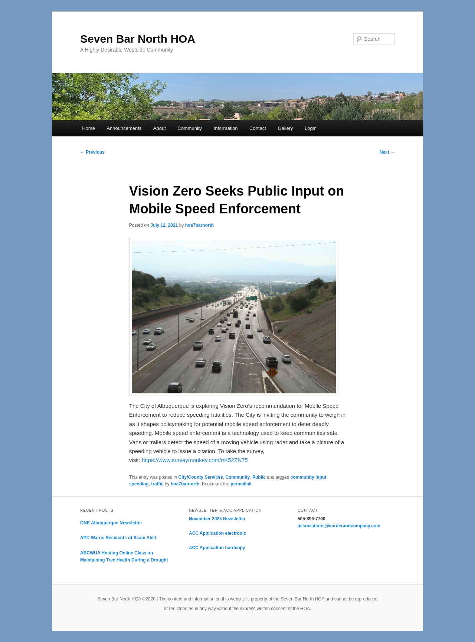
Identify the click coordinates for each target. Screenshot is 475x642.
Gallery (285, 128)
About (159, 128)
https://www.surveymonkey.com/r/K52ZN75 (195, 460)
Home (88, 128)
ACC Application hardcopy (217, 547)
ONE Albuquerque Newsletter (111, 522)
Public (259, 477)
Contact (257, 128)
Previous (92, 152)
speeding (139, 484)
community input (309, 477)
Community (189, 128)
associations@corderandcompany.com (339, 525)
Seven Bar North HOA (137, 39)
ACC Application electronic (217, 533)
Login (311, 128)
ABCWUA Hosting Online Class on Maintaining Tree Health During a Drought (124, 556)
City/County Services (200, 477)
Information (226, 128)
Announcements (124, 128)
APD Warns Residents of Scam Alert (118, 537)
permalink (241, 484)
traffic (157, 484)
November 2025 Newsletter (217, 518)
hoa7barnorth (199, 225)
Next (387, 152)
